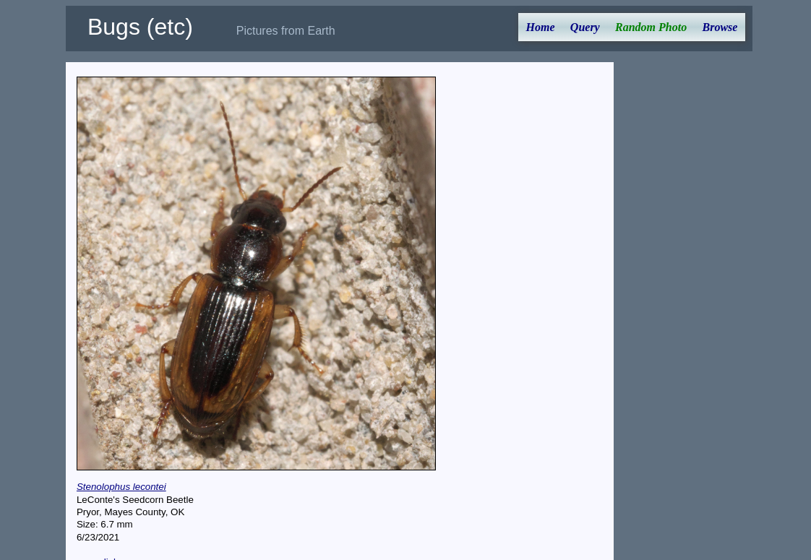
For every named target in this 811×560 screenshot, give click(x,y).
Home (540, 27)
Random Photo (651, 27)
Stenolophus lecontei (121, 486)
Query (585, 27)
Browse (719, 27)
